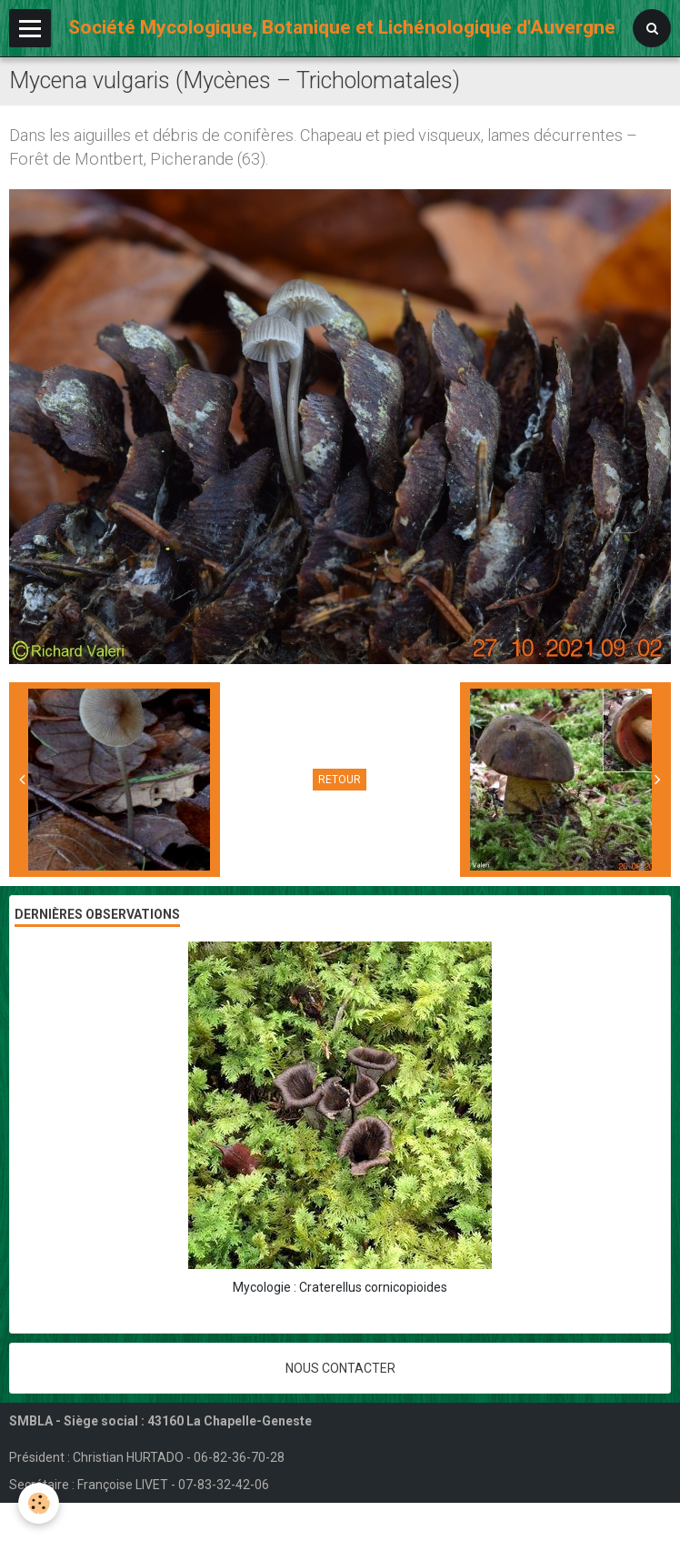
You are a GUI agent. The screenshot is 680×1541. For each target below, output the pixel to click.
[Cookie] (38, 1503)
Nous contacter (340, 1368)
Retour (339, 779)
